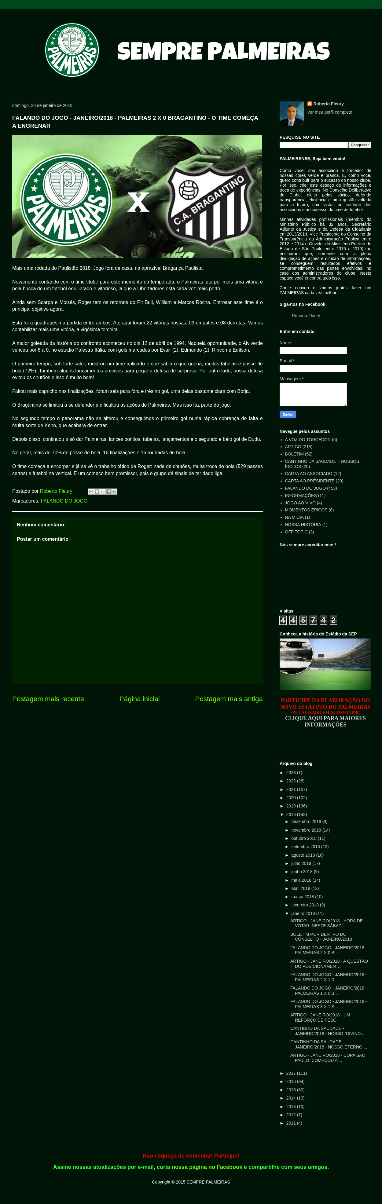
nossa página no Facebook (207, 1167)
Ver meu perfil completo (329, 112)
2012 (291, 1114)
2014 (291, 1098)
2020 (291, 797)
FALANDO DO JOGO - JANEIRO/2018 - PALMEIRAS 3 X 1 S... (328, 1004)
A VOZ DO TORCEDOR (308, 439)
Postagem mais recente (48, 699)
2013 (291, 1106)
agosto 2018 (303, 855)
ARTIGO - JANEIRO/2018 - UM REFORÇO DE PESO (320, 1017)
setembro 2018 (306, 846)
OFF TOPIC (296, 531)
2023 (291, 772)
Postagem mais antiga (229, 699)
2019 (291, 805)
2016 (291, 1081)
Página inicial (139, 699)
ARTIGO (293, 446)
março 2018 (303, 896)
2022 (291, 780)
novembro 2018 (306, 830)
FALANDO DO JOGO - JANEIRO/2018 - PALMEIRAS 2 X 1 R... (328, 977)
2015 (291, 1089)
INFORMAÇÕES (301, 495)
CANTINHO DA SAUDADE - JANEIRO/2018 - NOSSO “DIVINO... (327, 1031)
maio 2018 (301, 880)
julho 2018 (301, 863)
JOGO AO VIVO (300, 502)
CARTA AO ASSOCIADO (308, 473)
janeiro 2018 (303, 913)
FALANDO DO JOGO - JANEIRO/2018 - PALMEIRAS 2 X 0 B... (328, 950)
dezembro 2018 (306, 821)
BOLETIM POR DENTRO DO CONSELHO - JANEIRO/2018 (321, 937)
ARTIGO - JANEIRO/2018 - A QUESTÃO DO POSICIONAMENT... (329, 964)
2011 (291, 1123)
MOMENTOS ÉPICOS (306, 509)
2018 (291, 814)
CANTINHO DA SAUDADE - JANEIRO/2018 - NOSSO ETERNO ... (328, 1044)
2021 (291, 789)
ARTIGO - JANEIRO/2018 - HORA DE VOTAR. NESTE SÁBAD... (326, 923)
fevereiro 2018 (305, 904)
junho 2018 (302, 871)
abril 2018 (301, 888)
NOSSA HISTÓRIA (303, 524)
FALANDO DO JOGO (64, 500)
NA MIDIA (294, 517)
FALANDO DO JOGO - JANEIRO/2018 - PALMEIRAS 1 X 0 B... (328, 991)
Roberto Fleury (329, 103)
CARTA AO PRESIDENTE (310, 480)
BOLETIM (294, 454)
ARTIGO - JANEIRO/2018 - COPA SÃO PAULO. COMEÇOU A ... (327, 1058)
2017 (291, 1073)
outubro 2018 (304, 838)
